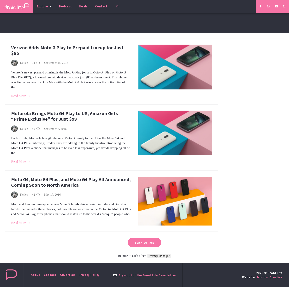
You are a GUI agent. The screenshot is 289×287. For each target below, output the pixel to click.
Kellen (19, 63)
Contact (101, 6)
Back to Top (144, 242)
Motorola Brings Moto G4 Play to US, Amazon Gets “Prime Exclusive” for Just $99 (64, 116)
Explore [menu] (42, 6)
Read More (18, 96)
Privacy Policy (89, 275)
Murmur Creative (270, 277)
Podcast (65, 6)
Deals (83, 6)
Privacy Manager (159, 255)
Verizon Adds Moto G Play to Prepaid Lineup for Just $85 (67, 50)
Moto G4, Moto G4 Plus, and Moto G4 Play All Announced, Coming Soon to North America (71, 182)
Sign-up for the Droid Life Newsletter (144, 275)
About (35, 275)
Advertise (67, 275)
